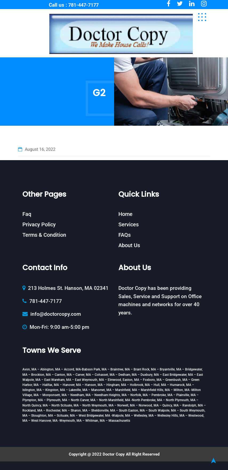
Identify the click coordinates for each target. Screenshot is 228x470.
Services (128, 224)
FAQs (124, 235)
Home (125, 214)
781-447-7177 (83, 5)
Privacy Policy (39, 224)
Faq (26, 214)
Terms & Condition (44, 235)
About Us (129, 245)
